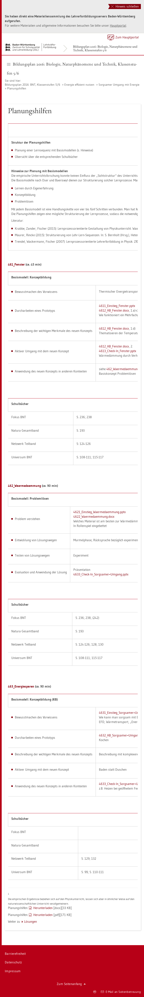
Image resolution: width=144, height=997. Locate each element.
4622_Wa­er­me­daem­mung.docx (93, 517)
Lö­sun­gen (30, 922)
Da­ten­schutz (13, 962)
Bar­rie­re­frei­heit (15, 954)
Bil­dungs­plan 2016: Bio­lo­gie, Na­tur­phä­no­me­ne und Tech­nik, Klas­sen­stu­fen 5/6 (105, 48)
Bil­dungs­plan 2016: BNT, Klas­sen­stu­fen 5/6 (32, 84)
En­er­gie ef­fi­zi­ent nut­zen (79, 84)
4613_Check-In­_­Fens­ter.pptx (117, 351)
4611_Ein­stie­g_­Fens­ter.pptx (117, 306)
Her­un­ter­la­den (43, 908)
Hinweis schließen (125, 6)
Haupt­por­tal (118, 26)
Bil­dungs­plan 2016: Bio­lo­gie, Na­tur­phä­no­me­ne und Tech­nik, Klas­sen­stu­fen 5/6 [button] (72, 68)
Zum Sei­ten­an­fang (71, 984)
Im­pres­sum (13, 971)
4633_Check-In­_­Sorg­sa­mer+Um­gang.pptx (100, 574)
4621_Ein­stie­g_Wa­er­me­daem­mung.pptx (99, 512)
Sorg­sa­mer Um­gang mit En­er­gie (119, 84)
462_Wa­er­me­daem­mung (122, 369)
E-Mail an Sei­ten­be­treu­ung (121, 992)
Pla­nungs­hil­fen (16, 88)
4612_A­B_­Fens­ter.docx (114, 310)
